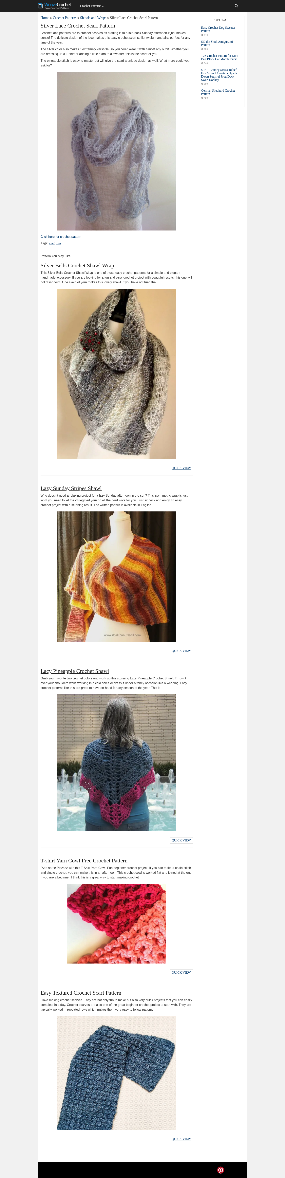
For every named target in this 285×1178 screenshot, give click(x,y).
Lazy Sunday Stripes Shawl (71, 488)
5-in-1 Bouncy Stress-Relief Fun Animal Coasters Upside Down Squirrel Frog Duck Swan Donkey (219, 75)
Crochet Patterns (90, 6)
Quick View (181, 468)
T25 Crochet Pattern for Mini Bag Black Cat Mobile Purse (219, 57)
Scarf (51, 243)
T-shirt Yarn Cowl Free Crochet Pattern (84, 860)
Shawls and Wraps (93, 18)
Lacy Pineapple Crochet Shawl (75, 671)
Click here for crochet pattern (61, 236)
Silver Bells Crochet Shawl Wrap (77, 265)
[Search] (236, 6)
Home (45, 18)
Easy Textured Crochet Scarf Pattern (81, 993)
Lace (58, 243)
